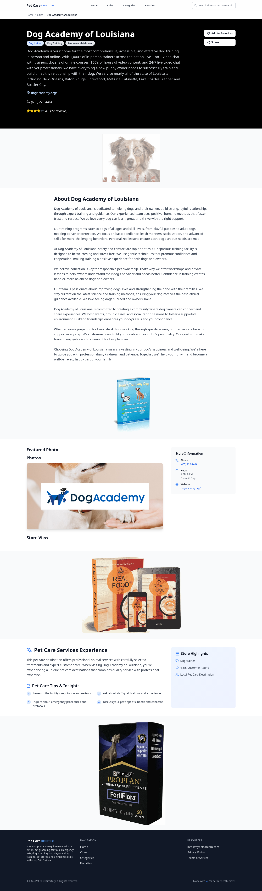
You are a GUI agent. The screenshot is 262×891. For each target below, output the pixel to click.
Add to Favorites (220, 33)
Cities (110, 5)
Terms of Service (198, 858)
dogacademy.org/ (42, 93)
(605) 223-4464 (40, 102)
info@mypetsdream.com (203, 847)
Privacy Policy (196, 852)
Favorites (150, 5)
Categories (129, 5)
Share (213, 42)
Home (94, 5)
